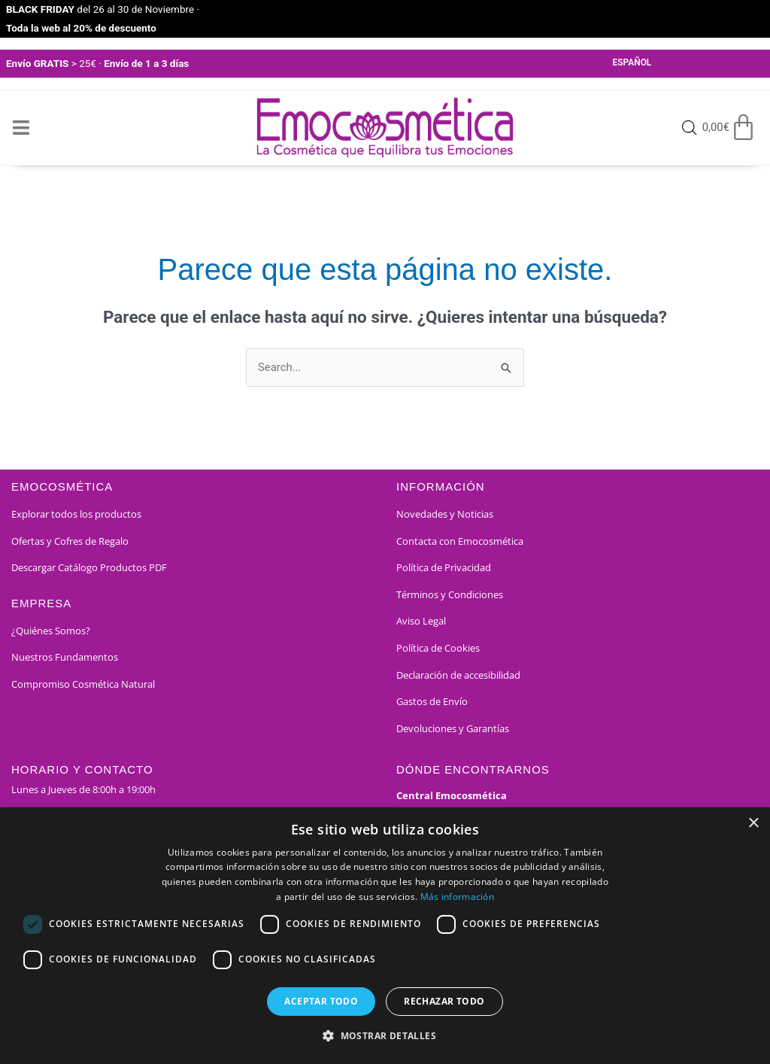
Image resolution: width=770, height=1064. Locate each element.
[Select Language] (652, 64)
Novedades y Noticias (444, 514)
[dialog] (385, 935)
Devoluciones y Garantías (452, 728)
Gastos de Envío (432, 702)
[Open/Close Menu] (21, 127)
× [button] (753, 823)
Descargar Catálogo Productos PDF (89, 568)
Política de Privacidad (443, 568)
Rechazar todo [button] (444, 1001)
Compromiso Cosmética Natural (83, 685)
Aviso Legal (421, 621)
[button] (385, 1036)
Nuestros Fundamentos (64, 657)
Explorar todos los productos (76, 514)
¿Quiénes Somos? (50, 630)
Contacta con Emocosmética (459, 541)
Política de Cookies (438, 648)
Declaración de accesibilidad (458, 675)
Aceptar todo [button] (321, 1001)
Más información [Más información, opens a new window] (457, 896)
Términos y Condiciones (449, 594)
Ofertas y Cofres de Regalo (70, 541)
